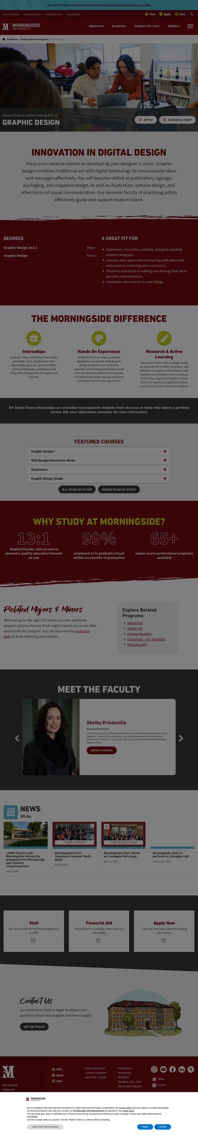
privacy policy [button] (125, 1108)
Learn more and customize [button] (45, 1127)
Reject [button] (145, 1127)
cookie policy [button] (128, 1111)
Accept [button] (162, 1127)
